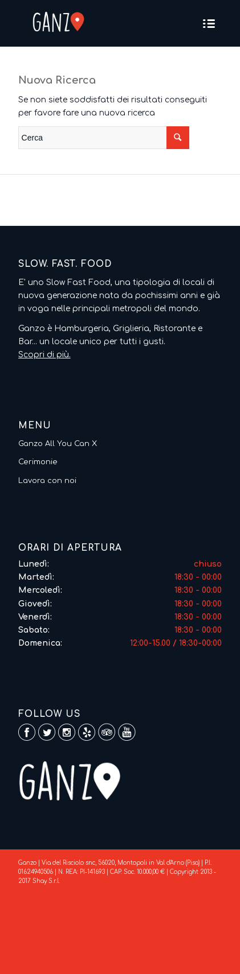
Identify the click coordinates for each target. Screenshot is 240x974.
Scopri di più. (44, 354)
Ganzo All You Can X (57, 444)
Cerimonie (38, 462)
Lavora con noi (47, 481)
